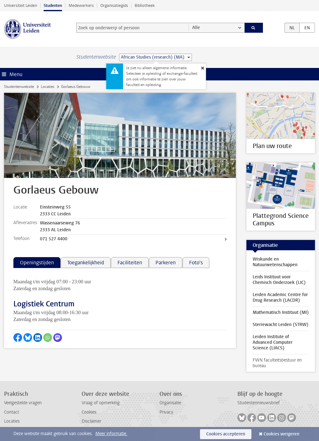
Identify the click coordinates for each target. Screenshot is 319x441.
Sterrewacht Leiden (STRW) (280, 325)
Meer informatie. (111, 434)
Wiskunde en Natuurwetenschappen (275, 262)
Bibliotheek (145, 5)
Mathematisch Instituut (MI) (281, 312)
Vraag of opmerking (101, 403)
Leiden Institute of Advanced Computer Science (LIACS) (273, 342)
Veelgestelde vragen (23, 403)
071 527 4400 (53, 239)
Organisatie (170, 403)
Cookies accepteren (225, 434)
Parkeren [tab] (165, 262)
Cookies (89, 412)
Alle (196, 28)
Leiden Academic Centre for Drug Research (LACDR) (280, 297)
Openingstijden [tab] (37, 262)
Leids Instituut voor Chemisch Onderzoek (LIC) (279, 279)
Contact (11, 412)
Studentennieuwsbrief (258, 403)
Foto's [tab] (196, 262)
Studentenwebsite (19, 86)
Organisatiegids (114, 5)
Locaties (47, 86)
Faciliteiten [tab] (129, 262)
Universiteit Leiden (20, 5)
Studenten (53, 5)
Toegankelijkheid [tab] (85, 262)
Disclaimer (91, 421)
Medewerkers (81, 5)
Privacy (166, 412)
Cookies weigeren (281, 434)
